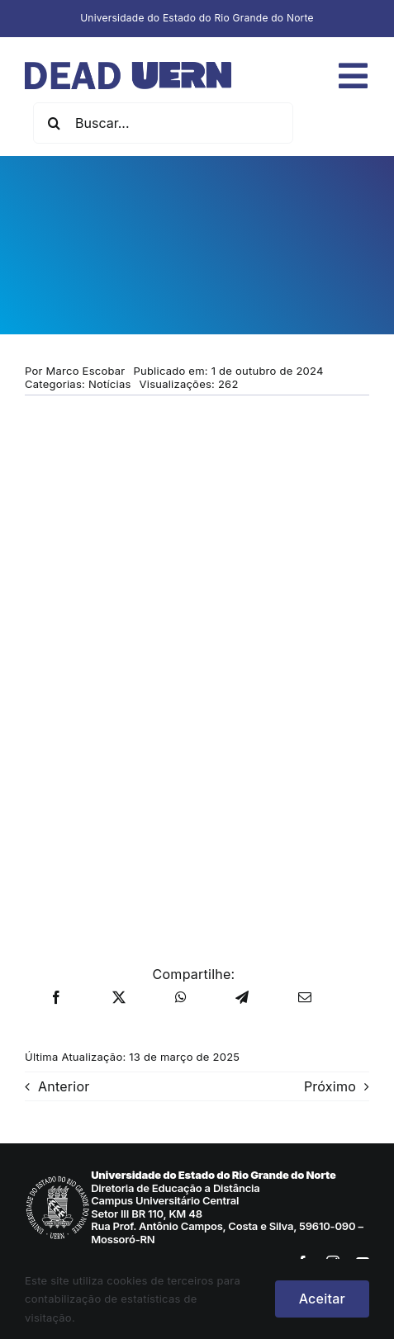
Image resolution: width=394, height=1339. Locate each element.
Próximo (330, 1086)
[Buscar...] (163, 123)
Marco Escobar (86, 370)
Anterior (64, 1086)
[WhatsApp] (181, 998)
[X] (119, 998)
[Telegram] (242, 998)
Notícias (109, 383)
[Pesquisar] (53, 123)
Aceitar (322, 1298)
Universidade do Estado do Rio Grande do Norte (197, 18)
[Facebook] (56, 998)
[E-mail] (305, 998)
